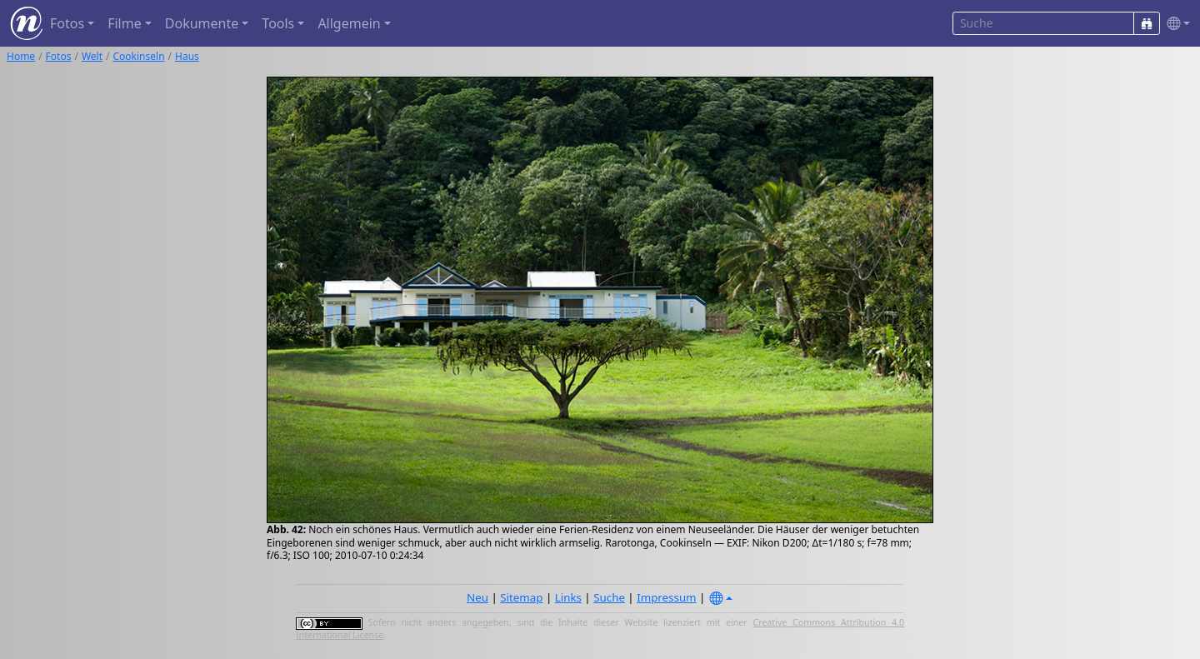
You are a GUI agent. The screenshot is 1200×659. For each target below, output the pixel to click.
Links (568, 597)
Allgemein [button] (349, 23)
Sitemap (521, 597)
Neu (477, 597)
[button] (1175, 23)
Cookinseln (139, 56)
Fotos (59, 56)
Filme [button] (125, 23)
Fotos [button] (67, 23)
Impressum (666, 597)
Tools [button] (278, 23)
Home (21, 56)
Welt (92, 56)
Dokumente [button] (201, 23)
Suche (609, 597)
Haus (187, 56)
